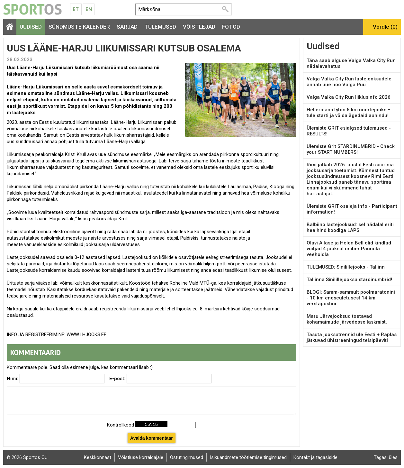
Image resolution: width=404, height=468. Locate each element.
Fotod (231, 26)
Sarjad (127, 26)
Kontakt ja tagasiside (315, 457)
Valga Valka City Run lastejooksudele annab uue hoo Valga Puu (349, 81)
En (88, 9)
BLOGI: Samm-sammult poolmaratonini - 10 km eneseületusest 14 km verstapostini (351, 298)
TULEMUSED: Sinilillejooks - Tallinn (346, 267)
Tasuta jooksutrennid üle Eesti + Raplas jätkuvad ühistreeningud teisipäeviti (352, 337)
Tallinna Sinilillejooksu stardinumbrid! (349, 279)
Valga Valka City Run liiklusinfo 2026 (349, 97)
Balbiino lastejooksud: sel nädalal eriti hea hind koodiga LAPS (350, 227)
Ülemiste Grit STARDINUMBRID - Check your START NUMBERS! (351, 149)
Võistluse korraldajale (140, 457)
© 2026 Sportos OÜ (27, 457)
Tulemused (160, 26)
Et (76, 9)
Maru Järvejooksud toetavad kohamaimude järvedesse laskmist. (347, 319)
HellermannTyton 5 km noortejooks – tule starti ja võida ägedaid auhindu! (349, 112)
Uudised (31, 26)
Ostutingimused (186, 457)
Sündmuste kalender (79, 26)
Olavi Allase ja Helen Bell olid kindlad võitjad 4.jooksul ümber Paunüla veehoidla (349, 248)
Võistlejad (199, 26)
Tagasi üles (386, 457)
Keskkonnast (97, 457)
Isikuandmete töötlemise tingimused (248, 457)
